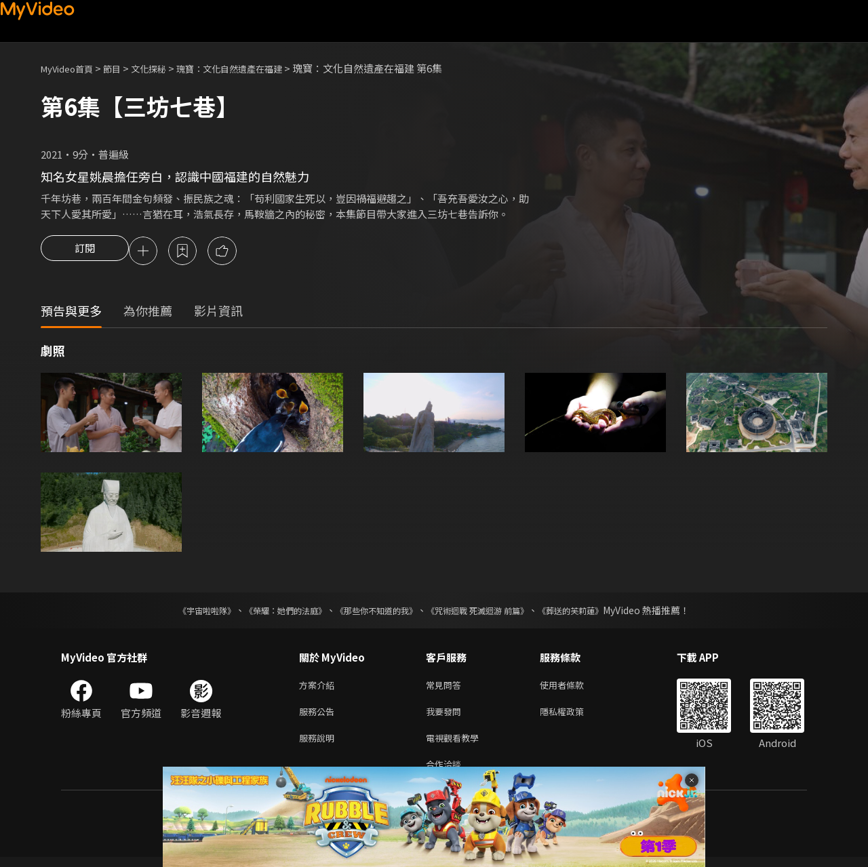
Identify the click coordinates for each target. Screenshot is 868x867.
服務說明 (319, 745)
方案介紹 (319, 688)
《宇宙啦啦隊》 (179, 612)
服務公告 (319, 716)
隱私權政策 (573, 716)
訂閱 (85, 252)
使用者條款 (573, 688)
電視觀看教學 (456, 745)
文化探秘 (163, 68)
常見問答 (446, 688)
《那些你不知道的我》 (374, 612)
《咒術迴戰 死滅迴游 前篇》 (490, 612)
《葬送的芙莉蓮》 (597, 612)
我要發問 (446, 716)
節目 (123, 68)
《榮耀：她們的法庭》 (269, 612)
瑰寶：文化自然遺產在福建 (255, 68)
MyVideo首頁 (71, 68)
